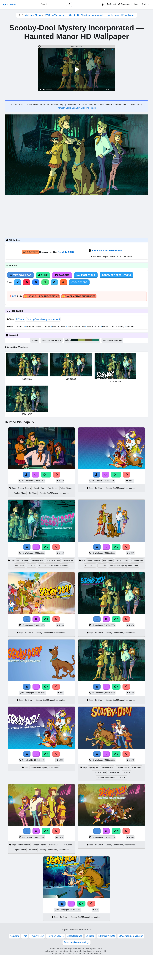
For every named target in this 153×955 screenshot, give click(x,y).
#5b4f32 (88, 340)
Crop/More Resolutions (116, 275)
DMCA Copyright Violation (131, 936)
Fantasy (20, 326)
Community (125, 4)
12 (46, 474)
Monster (30, 326)
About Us (14, 936)
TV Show (20, 319)
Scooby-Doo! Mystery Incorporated (43, 319)
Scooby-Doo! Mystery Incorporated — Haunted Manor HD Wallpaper (102, 15)
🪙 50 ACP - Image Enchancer (78, 296)
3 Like (43, 275)
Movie (38, 326)
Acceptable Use (74, 936)
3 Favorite (62, 275)
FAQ (25, 936)
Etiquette (90, 936)
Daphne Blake (20, 493)
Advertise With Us (106, 936)
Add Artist (30, 252)
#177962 (95, 340)
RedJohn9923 (66, 252)
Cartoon (46, 326)
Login (136, 4)
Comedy (120, 326)
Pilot (54, 326)
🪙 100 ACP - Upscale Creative (41, 296)
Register (145, 4)
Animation (130, 326)
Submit (111, 4)
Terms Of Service (55, 936)
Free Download (20, 275)
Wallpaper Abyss (33, 15)
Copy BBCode (79, 282)
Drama (70, 326)
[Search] (70, 4)
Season (89, 326)
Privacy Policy (37, 936)
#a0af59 (81, 340)
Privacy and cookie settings (76, 942)
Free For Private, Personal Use (106, 250)
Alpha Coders (9, 4)
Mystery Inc (93, 767)
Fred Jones (52, 488)
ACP (14, 296)
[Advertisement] (76, 216)
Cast (112, 326)
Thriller (105, 326)
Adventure (79, 326)
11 (116, 474)
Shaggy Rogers (24, 488)
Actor (97, 326)
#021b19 (74, 340)
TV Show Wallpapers (55, 15)
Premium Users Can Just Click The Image (76, 108)
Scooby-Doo (39, 488)
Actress (61, 326)
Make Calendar (85, 275)
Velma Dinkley (66, 488)
